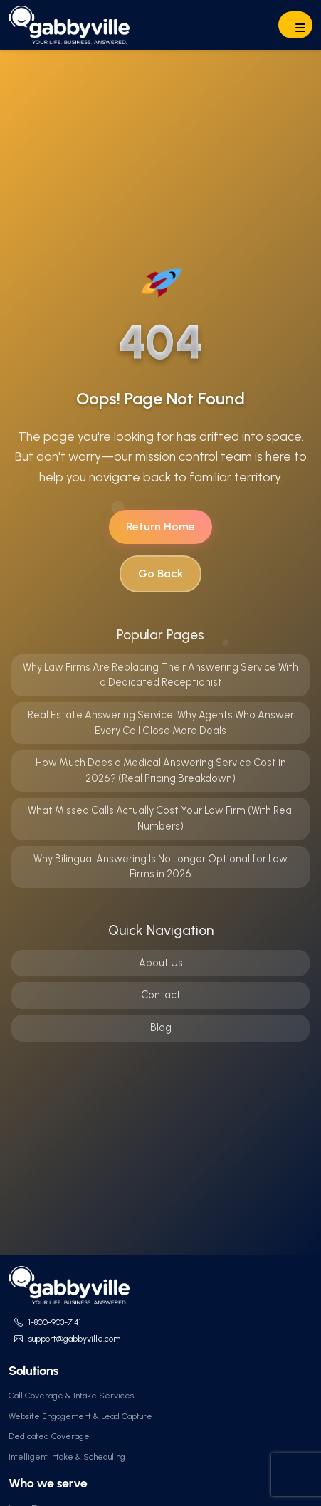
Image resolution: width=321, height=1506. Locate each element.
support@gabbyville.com (74, 1339)
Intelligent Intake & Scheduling (67, 1457)
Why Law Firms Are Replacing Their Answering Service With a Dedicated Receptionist (160, 675)
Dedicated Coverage (49, 1436)
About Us (161, 962)
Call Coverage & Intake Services (71, 1396)
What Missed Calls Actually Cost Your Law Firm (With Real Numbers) (161, 818)
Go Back (160, 573)
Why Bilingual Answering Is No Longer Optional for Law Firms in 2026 (160, 866)
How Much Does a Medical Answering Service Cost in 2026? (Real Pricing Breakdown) (161, 770)
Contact (161, 994)
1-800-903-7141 (54, 1322)
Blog (161, 1027)
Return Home (160, 526)
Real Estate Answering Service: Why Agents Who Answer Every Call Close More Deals (161, 722)
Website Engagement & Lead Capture (80, 1416)
